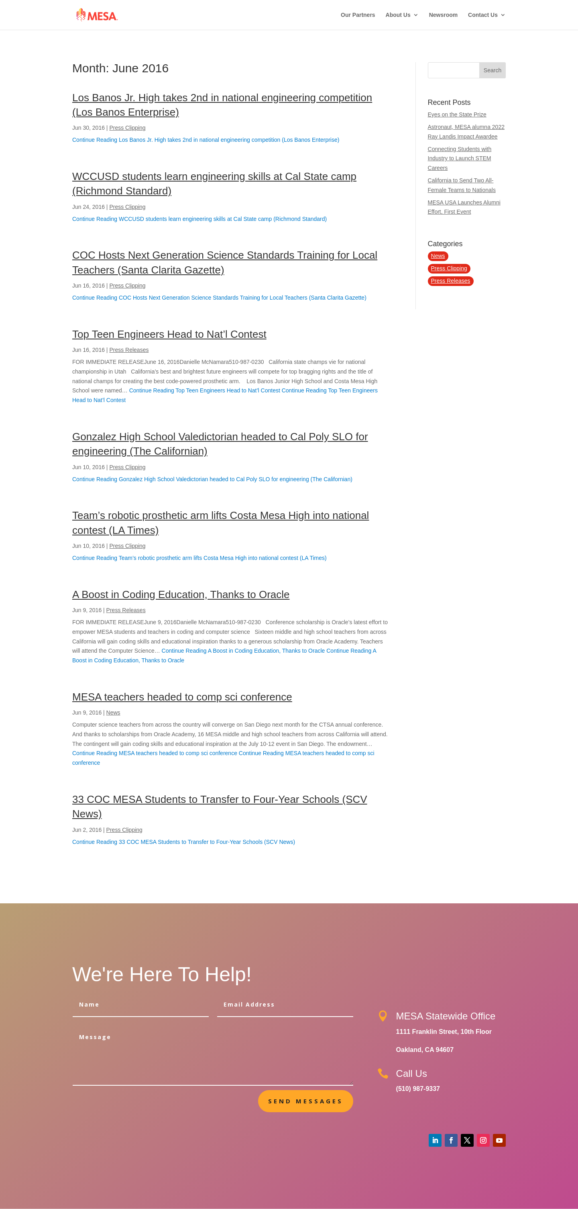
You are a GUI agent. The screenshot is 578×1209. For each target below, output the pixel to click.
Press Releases (129, 350)
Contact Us (483, 15)
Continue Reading (205, 140)
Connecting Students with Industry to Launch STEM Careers (460, 159)
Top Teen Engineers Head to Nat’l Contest (169, 334)
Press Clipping (127, 128)
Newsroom (443, 15)
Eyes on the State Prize (457, 114)
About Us (398, 15)
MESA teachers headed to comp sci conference (182, 697)
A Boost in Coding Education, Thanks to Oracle (181, 594)
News (113, 712)
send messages (305, 1101)
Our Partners (358, 15)
